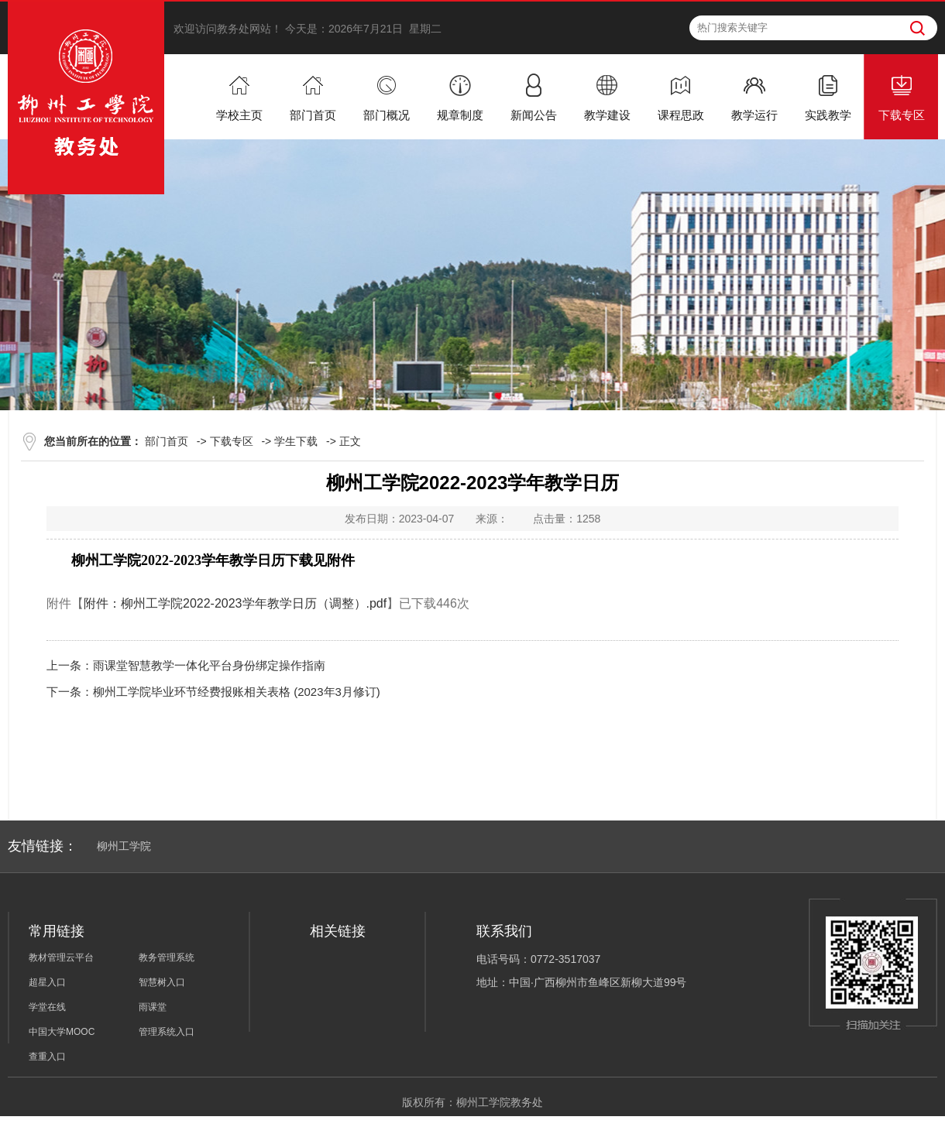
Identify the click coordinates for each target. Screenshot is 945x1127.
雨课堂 (153, 1007)
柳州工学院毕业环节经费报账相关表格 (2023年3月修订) (236, 691)
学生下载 (296, 441)
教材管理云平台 (61, 957)
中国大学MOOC (61, 1031)
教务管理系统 (166, 957)
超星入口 (47, 982)
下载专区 (231, 441)
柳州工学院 (124, 846)
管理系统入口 (166, 1031)
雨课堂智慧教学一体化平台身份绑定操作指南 (209, 665)
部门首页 (166, 441)
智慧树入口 (162, 982)
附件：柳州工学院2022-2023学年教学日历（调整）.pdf (235, 603)
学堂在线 (47, 1007)
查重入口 (47, 1056)
